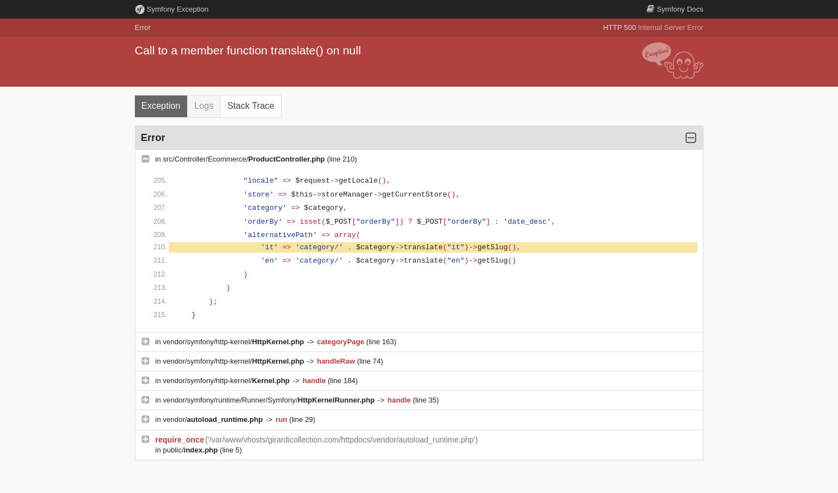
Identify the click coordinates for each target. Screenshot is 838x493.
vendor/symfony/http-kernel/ (234, 342)
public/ (191, 450)
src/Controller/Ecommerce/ (245, 159)
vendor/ (214, 419)
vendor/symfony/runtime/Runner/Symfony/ (270, 400)
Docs (674, 9)
